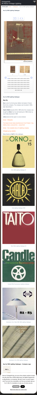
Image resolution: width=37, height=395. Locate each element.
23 (18, 80)
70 (21, 86)
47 (9, 84)
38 (18, 82)
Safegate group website (9, 131)
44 (27, 82)
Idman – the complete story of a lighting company (16, 128)
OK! (23, 386)
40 (21, 82)
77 (9, 88)
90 (28, 88)
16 (8, 80)
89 (27, 88)
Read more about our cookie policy (18, 389)
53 (18, 84)
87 (24, 88)
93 (18, 90)
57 (24, 84)
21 (15, 80)
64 (12, 86)
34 (12, 82)
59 (27, 84)
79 (12, 88)
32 (9, 82)
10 (21, 78)
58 (25, 84)
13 (25, 78)
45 (28, 82)
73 (25, 86)
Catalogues (15, 6)
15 (28, 78)
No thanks (15, 386)
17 (9, 80)
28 (25, 80)
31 (8, 82)
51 (15, 84)
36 (15, 82)
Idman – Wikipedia (8, 120)
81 (15, 88)
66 (15, 86)
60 (28, 84)
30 (28, 80)
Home (9, 6)
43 (25, 82)
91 (15, 90)
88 (25, 88)
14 (27, 78)
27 (24, 80)
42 (24, 82)
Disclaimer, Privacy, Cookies (18, 393)
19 (12, 80)
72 (24, 86)
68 (18, 86)
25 (21, 80)
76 (8, 88)
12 (24, 78)
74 (27, 86)
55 (21, 84)
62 (9, 86)
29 (27, 80)
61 (8, 86)
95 (21, 90)
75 (28, 86)
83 (18, 88)
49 (12, 84)
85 (21, 88)
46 (8, 84)
